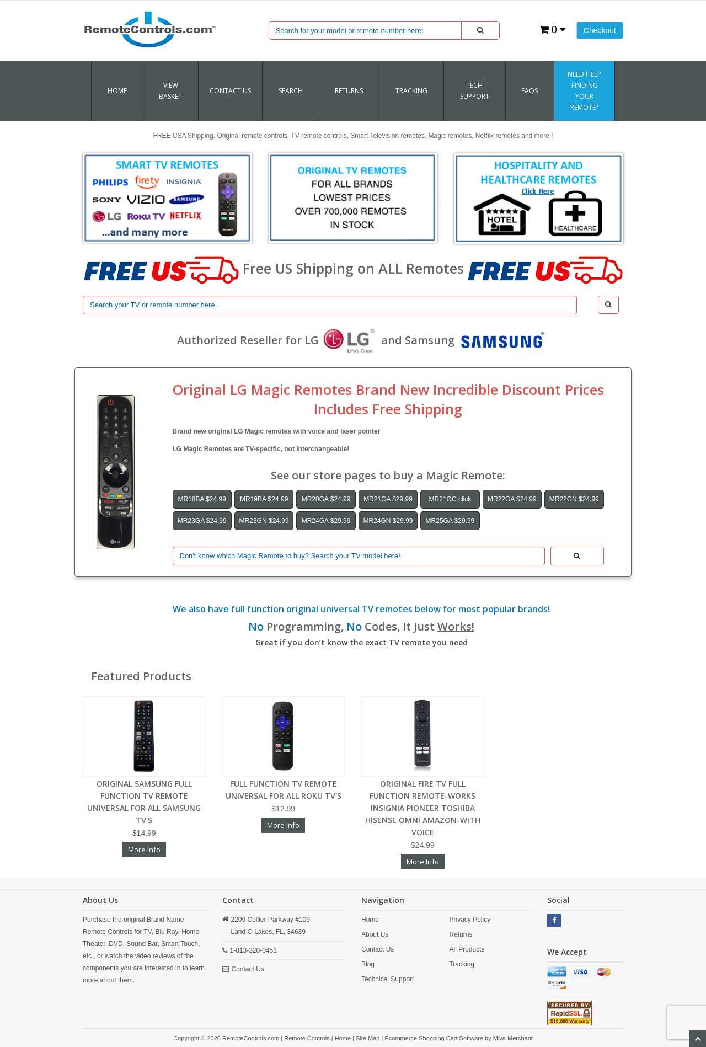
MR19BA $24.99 (264, 499)
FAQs (529, 90)
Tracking (461, 964)
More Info (144, 849)
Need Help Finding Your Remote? (584, 91)
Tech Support (474, 91)
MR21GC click (450, 499)
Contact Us (230, 90)
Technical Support (387, 979)
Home (117, 90)
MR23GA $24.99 (202, 521)
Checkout (600, 30)
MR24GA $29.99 (326, 521)
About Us (374, 934)
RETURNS (349, 90)
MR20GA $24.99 (326, 499)
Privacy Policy (469, 919)
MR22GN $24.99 (574, 499)
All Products (466, 949)
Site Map (367, 1038)
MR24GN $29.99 (388, 521)
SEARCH (291, 90)
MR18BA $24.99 (202, 499)
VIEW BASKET (170, 91)
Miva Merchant (513, 1038)
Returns (460, 934)
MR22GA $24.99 (512, 499)
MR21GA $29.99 (388, 499)
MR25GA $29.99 (450, 521)
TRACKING (411, 90)
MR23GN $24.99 (264, 521)
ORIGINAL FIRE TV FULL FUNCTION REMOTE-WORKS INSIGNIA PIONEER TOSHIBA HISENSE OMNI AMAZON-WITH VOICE (422, 807)
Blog (368, 964)
